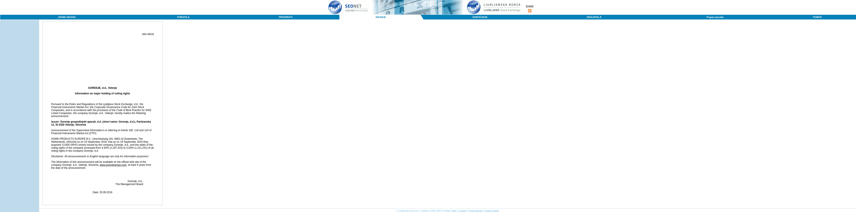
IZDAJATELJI (594, 17)
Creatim (463, 211)
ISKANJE (381, 17)
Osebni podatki (491, 211)
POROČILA (183, 17)
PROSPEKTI (286, 17)
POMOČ (817, 17)
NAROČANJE (480, 17)
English (530, 6)
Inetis (453, 211)
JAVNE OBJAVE (67, 17)
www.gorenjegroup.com (113, 164)
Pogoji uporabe (715, 17)
